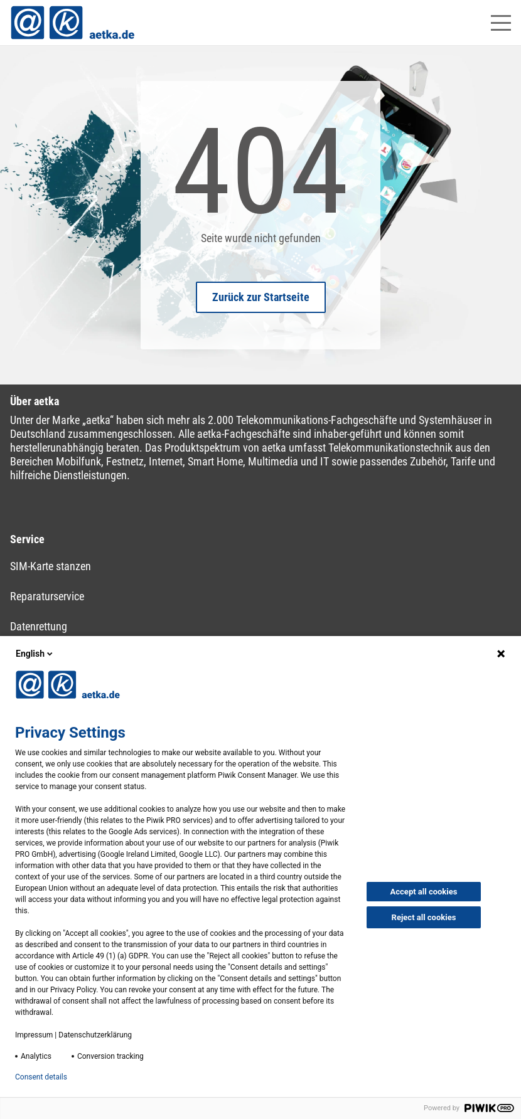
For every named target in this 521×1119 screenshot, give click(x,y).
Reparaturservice (47, 596)
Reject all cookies (424, 917)
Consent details (41, 1077)
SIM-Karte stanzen (50, 566)
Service (27, 539)
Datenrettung (38, 626)
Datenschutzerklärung (95, 1035)
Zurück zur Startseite (260, 297)
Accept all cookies (424, 891)
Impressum (34, 1035)
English (35, 654)
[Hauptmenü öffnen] (501, 23)
